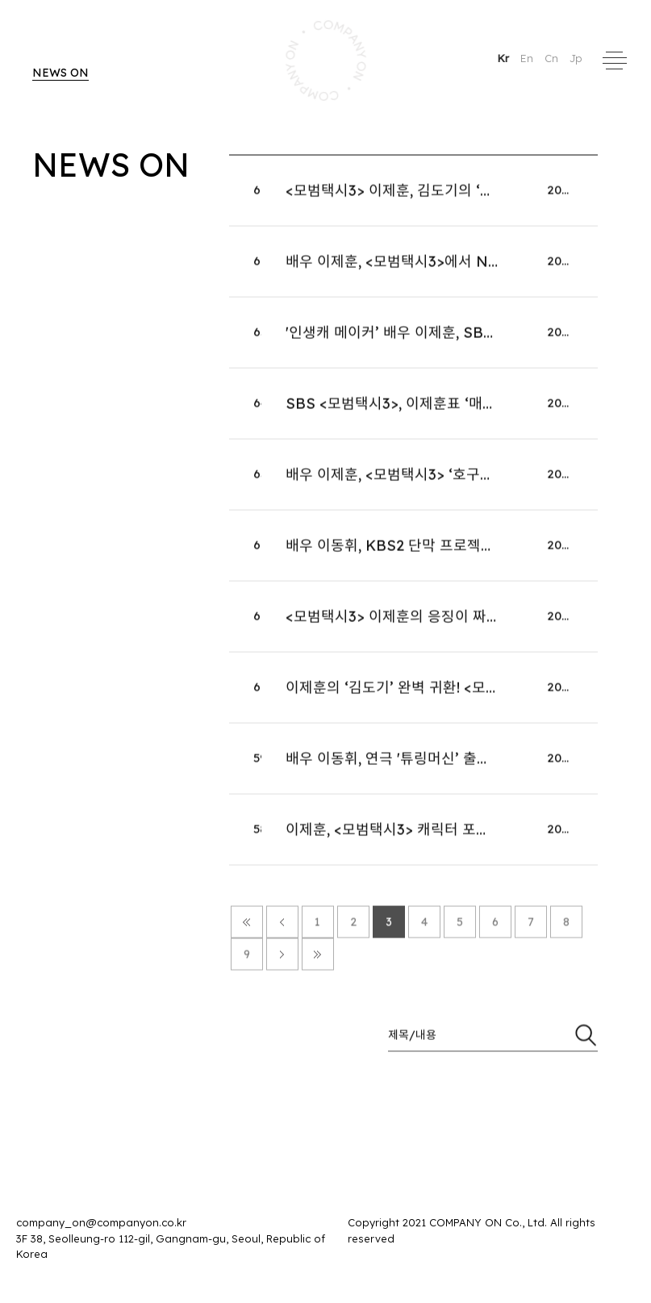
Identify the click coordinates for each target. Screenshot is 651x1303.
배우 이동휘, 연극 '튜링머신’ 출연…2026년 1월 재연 (445, 767)
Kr (504, 58)
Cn (553, 58)
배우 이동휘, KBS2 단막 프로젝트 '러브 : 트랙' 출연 (444, 554)
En (528, 58)
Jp (576, 58)
